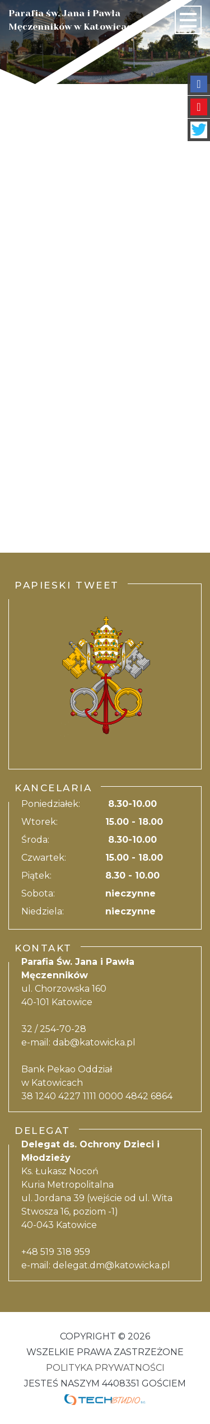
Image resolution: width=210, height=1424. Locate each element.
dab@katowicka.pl (94, 1042)
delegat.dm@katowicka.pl (111, 1265)
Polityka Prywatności (105, 1367)
